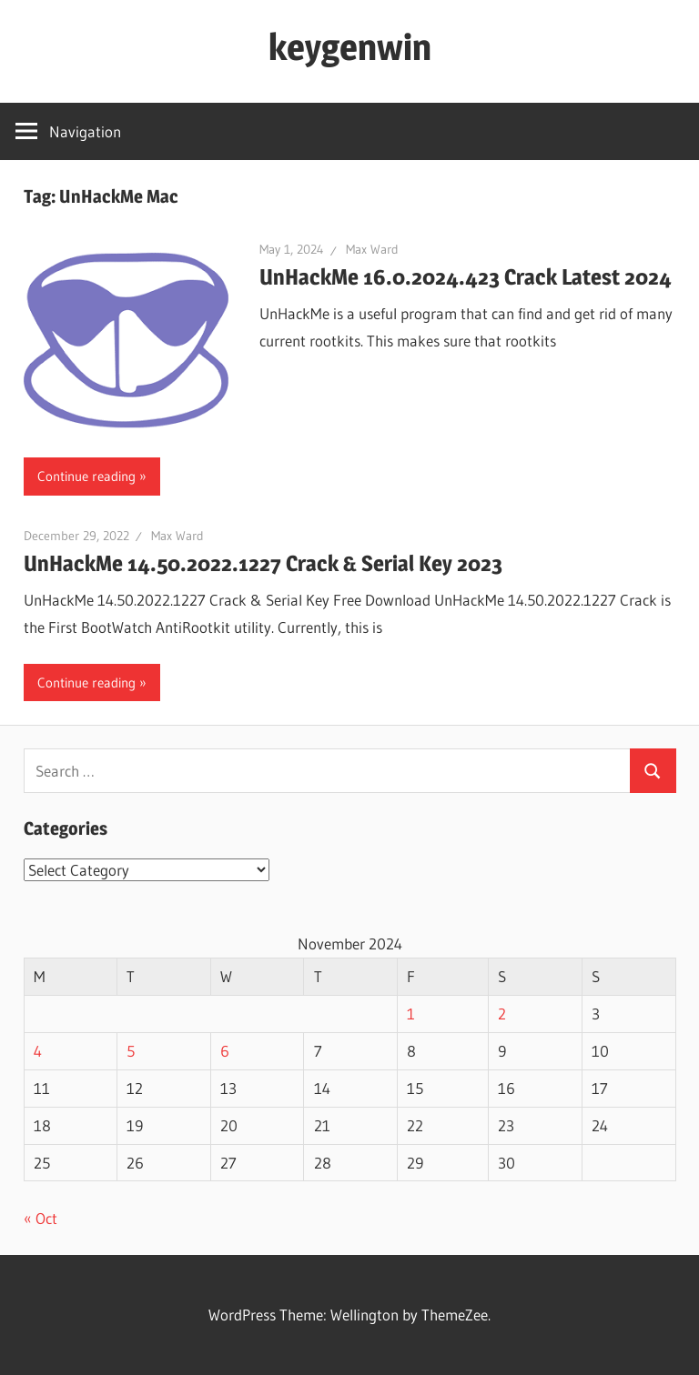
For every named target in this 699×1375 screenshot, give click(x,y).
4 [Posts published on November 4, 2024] (38, 1050)
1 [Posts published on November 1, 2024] (411, 1013)
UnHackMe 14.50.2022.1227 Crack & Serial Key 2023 (263, 563)
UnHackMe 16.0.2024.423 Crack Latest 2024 (465, 277)
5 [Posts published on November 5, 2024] (131, 1050)
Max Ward (372, 249)
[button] (126, 340)
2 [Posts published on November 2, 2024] (502, 1013)
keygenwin (349, 47)
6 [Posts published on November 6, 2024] (224, 1050)
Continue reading (86, 476)
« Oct (40, 1218)
